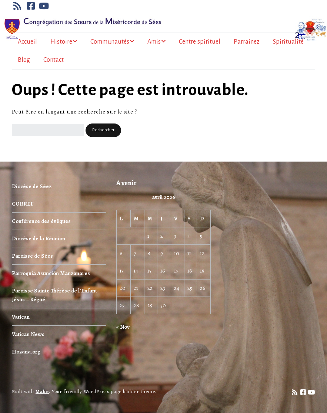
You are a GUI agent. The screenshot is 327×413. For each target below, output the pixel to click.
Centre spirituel (199, 41)
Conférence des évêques (41, 221)
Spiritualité (288, 41)
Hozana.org (26, 351)
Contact (53, 60)
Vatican (21, 317)
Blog (24, 60)
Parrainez (247, 41)
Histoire (61, 41)
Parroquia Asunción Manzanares (51, 273)
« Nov (123, 327)
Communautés (109, 41)
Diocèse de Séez (31, 186)
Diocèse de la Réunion (38, 238)
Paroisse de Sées (32, 256)
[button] (103, 130)
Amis (154, 41)
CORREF (22, 203)
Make (42, 391)
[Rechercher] (48, 130)
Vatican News (28, 334)
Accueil (27, 41)
